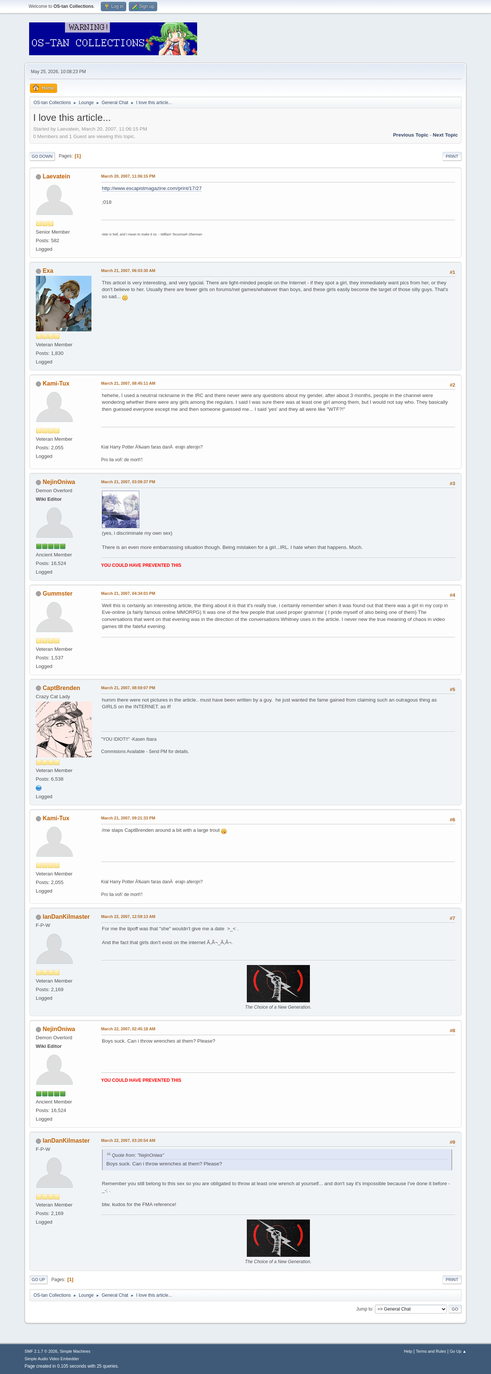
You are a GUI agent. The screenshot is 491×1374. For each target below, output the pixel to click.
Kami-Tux (56, 383)
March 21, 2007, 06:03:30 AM (128, 270)
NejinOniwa (59, 482)
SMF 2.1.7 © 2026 (41, 1351)
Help (408, 1351)
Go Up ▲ (458, 1351)
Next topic (445, 135)
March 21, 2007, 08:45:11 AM (128, 383)
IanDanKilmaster (66, 917)
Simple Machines (75, 1351)
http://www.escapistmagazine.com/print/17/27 (152, 188)
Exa (48, 271)
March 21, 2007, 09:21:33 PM (128, 818)
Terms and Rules (431, 1351)
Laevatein (56, 176)
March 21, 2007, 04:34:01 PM (128, 593)
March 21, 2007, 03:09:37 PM (128, 482)
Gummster (57, 593)
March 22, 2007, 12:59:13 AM (128, 916)
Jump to (364, 1308)
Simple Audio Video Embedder (52, 1358)
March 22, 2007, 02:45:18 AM (128, 1029)
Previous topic (411, 135)
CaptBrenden (61, 688)
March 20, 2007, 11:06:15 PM (128, 176)
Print (452, 156)
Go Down (42, 156)
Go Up (38, 1279)
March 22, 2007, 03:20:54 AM (128, 1140)
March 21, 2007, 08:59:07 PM (128, 688)
